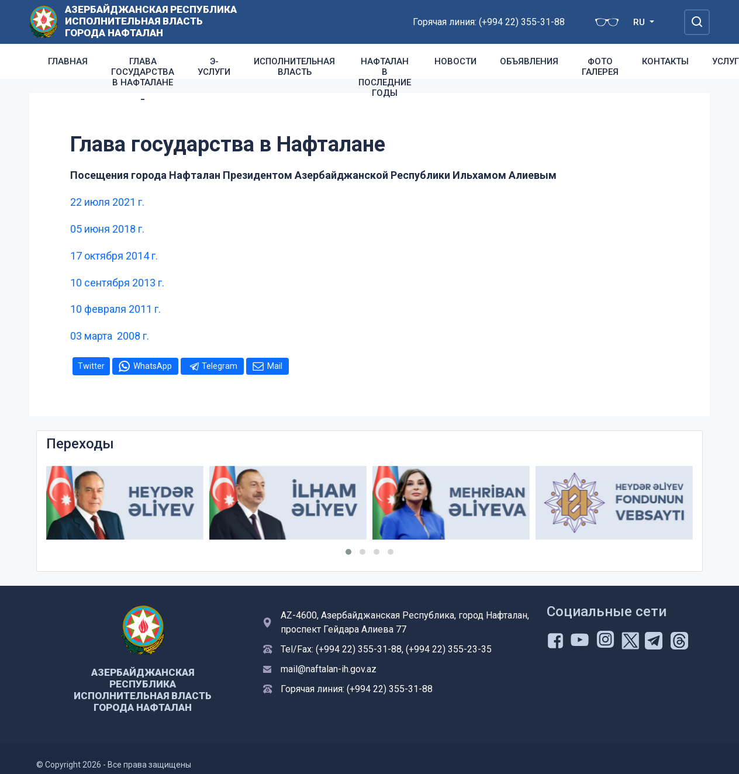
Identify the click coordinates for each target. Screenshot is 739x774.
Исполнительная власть (294, 66)
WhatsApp (152, 366)
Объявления (529, 61)
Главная (68, 61)
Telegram (219, 366)
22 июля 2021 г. (107, 202)
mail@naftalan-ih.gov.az (329, 669)
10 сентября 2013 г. (117, 283)
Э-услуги (214, 66)
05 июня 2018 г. (107, 229)
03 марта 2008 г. (109, 336)
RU (640, 22)
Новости (455, 61)
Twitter (91, 366)
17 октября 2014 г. (114, 256)
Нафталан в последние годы (384, 77)
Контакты (665, 61)
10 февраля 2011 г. (115, 309)
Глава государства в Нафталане (142, 72)
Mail (274, 366)
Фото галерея (600, 66)
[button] (348, 552)
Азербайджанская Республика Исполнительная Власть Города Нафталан (151, 21)
